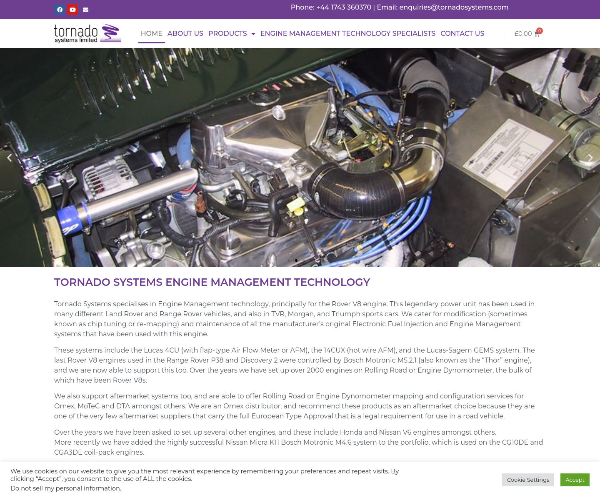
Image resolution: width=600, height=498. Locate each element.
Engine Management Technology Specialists (348, 34)
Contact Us (462, 34)
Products (231, 33)
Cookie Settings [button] (528, 479)
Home (151, 34)
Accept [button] (575, 479)
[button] (9, 157)
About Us (185, 34)
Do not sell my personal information (65, 488)
